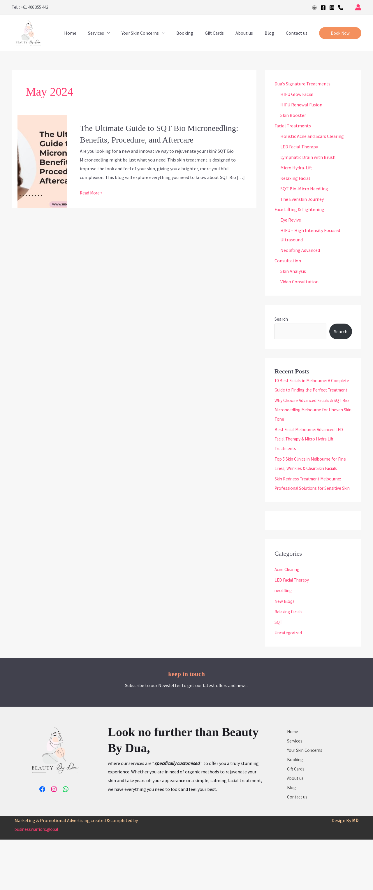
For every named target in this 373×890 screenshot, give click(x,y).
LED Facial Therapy (299, 147)
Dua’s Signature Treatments (302, 84)
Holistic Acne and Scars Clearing (312, 136)
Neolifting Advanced (300, 250)
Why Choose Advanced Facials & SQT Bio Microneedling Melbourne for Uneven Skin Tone (310, 419)
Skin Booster (293, 115)
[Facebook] (323, 7)
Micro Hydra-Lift (296, 168)
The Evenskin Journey (302, 199)
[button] (340, 33)
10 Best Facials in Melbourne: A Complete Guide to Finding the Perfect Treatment (313, 390)
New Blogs (285, 629)
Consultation (288, 261)
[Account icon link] (358, 7)
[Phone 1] (340, 7)
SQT (279, 650)
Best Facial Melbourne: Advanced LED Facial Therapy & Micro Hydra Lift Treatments (311, 448)
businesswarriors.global (38, 879)
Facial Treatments (293, 126)
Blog (273, 33)
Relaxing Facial (295, 178)
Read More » (92, 192)
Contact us (298, 33)
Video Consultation (299, 282)
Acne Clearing (288, 597)
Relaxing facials (290, 639)
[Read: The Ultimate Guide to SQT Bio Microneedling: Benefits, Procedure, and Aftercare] (42, 161)
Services (111, 33)
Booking (195, 33)
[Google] (314, 7)
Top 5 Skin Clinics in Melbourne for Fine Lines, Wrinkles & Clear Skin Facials (309, 477)
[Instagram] (332, 7)
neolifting (284, 618)
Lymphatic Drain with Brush (307, 157)
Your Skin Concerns (153, 33)
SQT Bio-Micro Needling (304, 189)
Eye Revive (290, 220)
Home (88, 33)
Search (281, 319)
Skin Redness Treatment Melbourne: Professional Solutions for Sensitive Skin (311, 506)
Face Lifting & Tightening (299, 210)
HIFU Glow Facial (297, 94)
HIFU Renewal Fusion (301, 105)
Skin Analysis (293, 271)
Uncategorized (289, 660)
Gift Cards (222, 33)
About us (250, 33)
